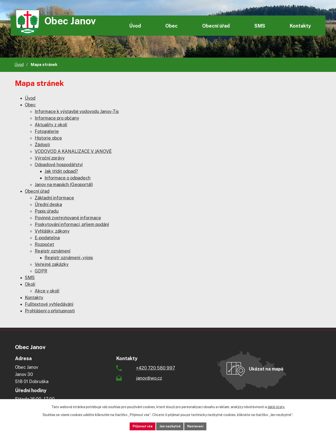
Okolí (30, 284)
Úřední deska (48, 204)
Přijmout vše (136, 426)
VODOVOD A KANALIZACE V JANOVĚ (73, 151)
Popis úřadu (47, 211)
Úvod (135, 26)
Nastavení (202, 426)
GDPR (41, 271)
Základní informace (54, 197)
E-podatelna (47, 237)
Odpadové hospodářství (59, 164)
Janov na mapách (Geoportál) (64, 184)
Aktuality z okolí (51, 124)
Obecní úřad (216, 26)
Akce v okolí (47, 290)
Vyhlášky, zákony (52, 231)
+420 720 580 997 (155, 368)
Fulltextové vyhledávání (49, 304)
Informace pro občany (57, 118)
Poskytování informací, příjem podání (72, 224)
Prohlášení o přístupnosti (50, 310)
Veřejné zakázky (52, 264)
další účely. (276, 406)
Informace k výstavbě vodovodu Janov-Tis (77, 111)
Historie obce (48, 138)
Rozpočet (44, 244)
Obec (171, 26)
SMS (259, 26)
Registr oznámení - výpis (69, 257)
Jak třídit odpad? (61, 171)
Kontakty (300, 26)
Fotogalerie (47, 131)
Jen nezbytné (170, 426)
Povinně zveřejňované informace (68, 217)
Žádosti (42, 144)
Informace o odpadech (68, 177)
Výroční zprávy (50, 158)
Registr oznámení (52, 251)
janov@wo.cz (149, 378)
